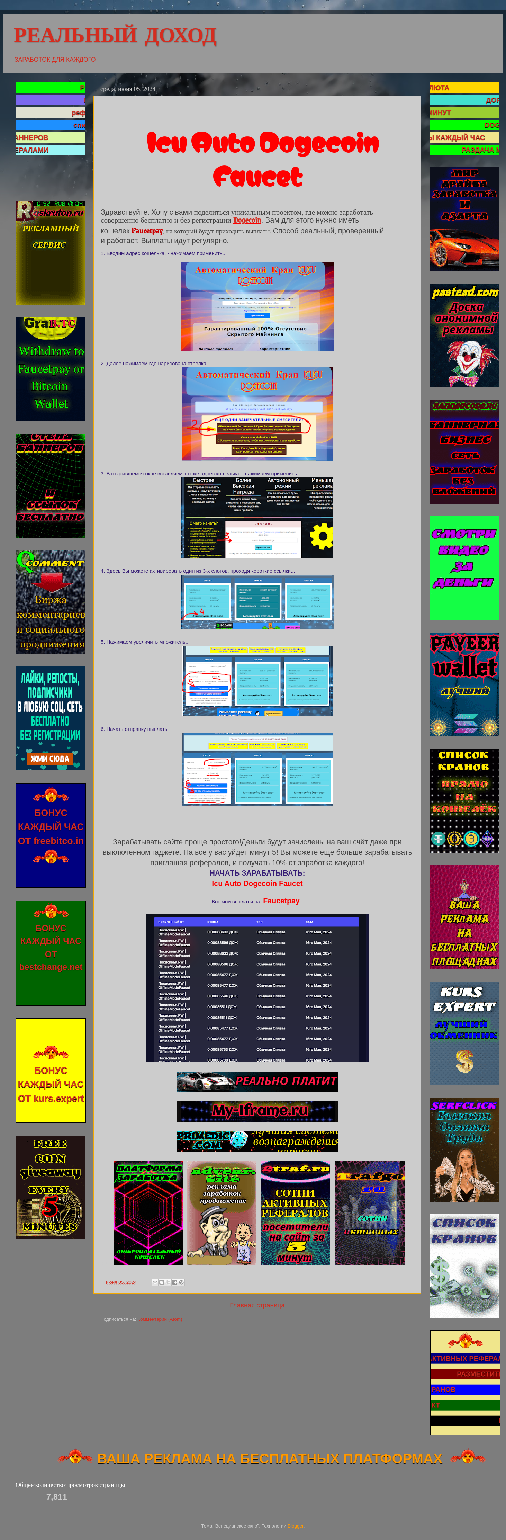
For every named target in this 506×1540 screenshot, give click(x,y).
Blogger (296, 1526)
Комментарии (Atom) (159, 1319)
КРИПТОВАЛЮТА (454, 87)
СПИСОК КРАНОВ (460, 1394)
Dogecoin (247, 220)
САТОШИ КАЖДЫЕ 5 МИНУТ (432, 112)
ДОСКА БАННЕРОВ (45, 137)
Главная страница (257, 1305)
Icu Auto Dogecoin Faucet (257, 883)
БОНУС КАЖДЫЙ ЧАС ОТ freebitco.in (51, 832)
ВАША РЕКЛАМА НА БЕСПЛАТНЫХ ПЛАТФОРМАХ (252, 1458)
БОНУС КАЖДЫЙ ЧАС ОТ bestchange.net (50, 951)
